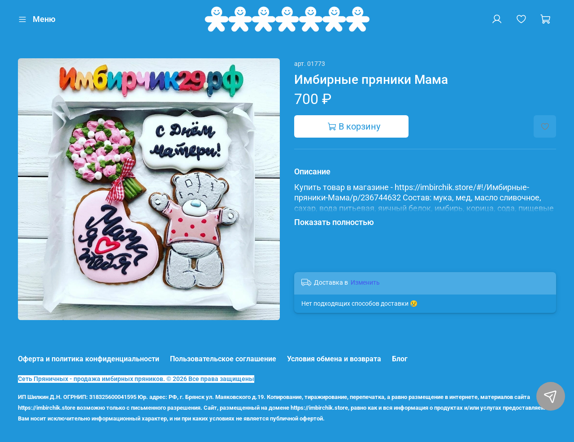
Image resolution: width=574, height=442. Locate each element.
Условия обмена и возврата (334, 359)
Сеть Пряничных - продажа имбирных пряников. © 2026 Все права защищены (136, 379)
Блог (400, 359)
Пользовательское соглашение (223, 359)
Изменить (365, 282)
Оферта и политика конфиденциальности (88, 359)
